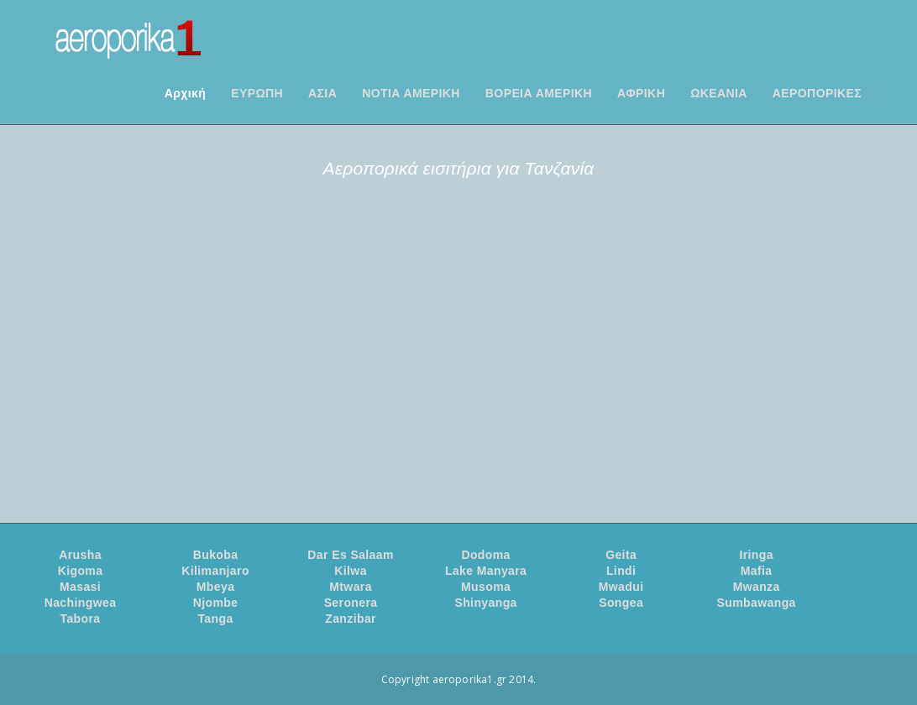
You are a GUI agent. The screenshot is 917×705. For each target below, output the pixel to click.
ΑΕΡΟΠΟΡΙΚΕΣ (817, 93)
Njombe (215, 602)
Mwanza (756, 587)
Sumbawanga (756, 602)
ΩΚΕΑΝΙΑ (718, 93)
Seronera (351, 602)
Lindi (621, 571)
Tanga (215, 618)
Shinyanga (485, 602)
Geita (621, 555)
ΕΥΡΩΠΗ (257, 93)
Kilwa (350, 571)
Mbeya (215, 587)
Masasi (80, 587)
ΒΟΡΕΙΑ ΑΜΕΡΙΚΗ (538, 93)
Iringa (756, 555)
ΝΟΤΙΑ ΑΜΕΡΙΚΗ (411, 93)
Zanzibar (350, 618)
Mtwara (350, 587)
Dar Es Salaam (350, 555)
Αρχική (185, 93)
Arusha (80, 555)
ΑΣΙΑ (322, 93)
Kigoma (80, 571)
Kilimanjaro (215, 571)
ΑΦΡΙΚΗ (641, 93)
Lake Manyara (486, 571)
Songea (621, 602)
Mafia (757, 571)
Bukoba (215, 555)
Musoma (486, 587)
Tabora (80, 618)
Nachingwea (81, 602)
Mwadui (621, 587)
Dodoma (485, 555)
